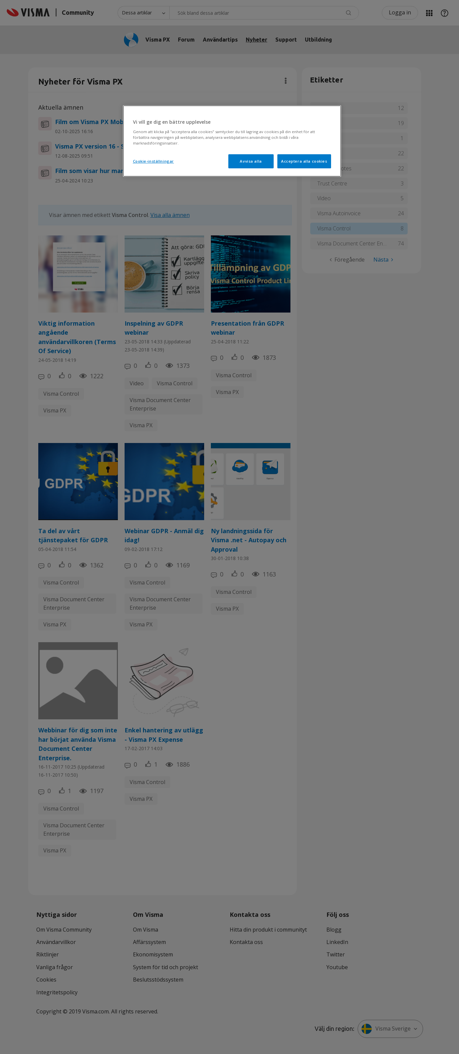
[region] (232, 141)
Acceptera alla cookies (304, 161)
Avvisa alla (251, 161)
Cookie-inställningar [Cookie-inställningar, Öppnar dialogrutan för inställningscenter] (153, 161)
